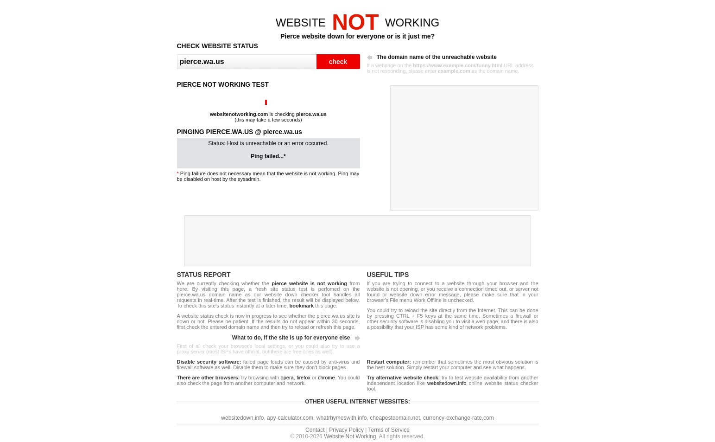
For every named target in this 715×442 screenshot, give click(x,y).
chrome (326, 377)
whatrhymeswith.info (341, 418)
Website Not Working (350, 436)
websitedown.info (446, 383)
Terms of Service (389, 430)
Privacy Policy (346, 430)
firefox (303, 377)
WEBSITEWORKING (357, 22)
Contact (314, 430)
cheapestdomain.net (395, 418)
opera (287, 377)
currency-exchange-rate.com (458, 418)
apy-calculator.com (290, 418)
